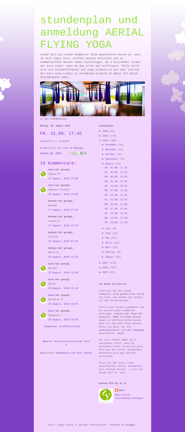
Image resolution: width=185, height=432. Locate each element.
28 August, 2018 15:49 (63, 272)
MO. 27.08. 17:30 (116, 190)
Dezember (111, 144)
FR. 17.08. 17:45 (116, 209)
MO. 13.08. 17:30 (116, 218)
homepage (138, 330)
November (111, 149)
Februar (111, 252)
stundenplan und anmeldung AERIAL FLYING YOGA (92, 32)
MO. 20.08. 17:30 (116, 204)
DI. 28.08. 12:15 (116, 186)
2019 (105, 136)
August (110, 163)
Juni (108, 233)
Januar (110, 257)
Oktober (111, 154)
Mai (108, 238)
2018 (105, 140)
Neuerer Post (51, 341)
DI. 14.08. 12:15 (116, 213)
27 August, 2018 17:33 (63, 210)
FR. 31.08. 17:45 (116, 181)
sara (51, 169)
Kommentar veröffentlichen (62, 326)
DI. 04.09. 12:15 (116, 172)
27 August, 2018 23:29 (63, 225)
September (112, 159)
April (109, 242)
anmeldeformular (109, 330)
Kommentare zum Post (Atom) (74, 353)
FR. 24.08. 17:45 (116, 195)
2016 (105, 267)
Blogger (130, 425)
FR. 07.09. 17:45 (116, 167)
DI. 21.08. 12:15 (116, 199)
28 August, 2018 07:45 (63, 241)
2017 (105, 263)
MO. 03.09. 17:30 (116, 176)
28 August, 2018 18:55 (63, 304)
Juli (108, 228)
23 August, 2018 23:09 (63, 178)
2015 (105, 272)
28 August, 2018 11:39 (63, 257)
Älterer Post (81, 341)
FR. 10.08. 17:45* (117, 222)
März (108, 247)
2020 (105, 131)
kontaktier (135, 366)
